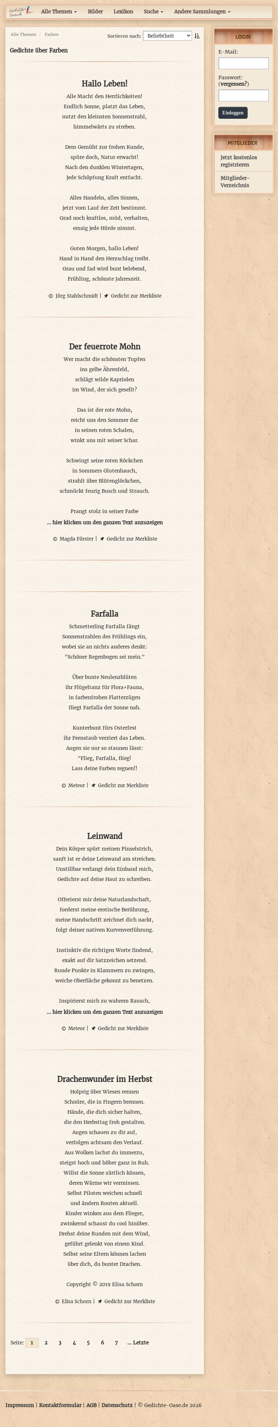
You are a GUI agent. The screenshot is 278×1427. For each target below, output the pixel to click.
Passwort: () (233, 81)
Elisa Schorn (72, 1301)
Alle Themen (59, 12)
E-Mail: (228, 52)
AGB (91, 1405)
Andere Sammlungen (202, 12)
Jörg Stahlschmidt (73, 296)
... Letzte (138, 1343)
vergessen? (234, 84)
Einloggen (233, 113)
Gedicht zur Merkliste (132, 296)
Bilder (95, 12)
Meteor (72, 785)
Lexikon (123, 12)
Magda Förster (73, 539)
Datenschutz (117, 1405)
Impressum (19, 1405)
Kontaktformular (60, 1405)
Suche (153, 12)
